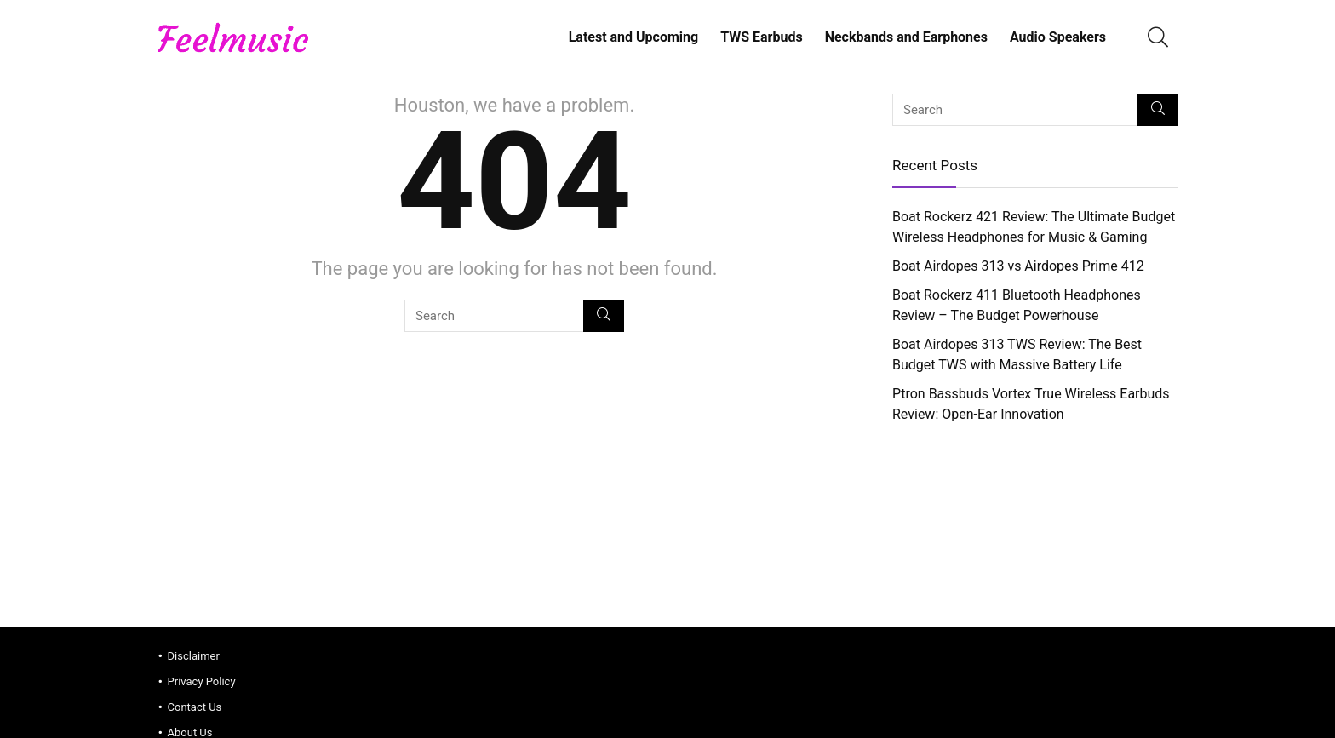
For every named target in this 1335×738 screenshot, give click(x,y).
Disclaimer (194, 655)
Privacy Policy (202, 681)
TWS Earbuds (761, 37)
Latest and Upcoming (634, 37)
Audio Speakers (1058, 37)
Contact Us (195, 707)
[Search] (603, 316)
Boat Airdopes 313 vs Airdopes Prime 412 (1018, 266)
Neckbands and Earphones (906, 37)
